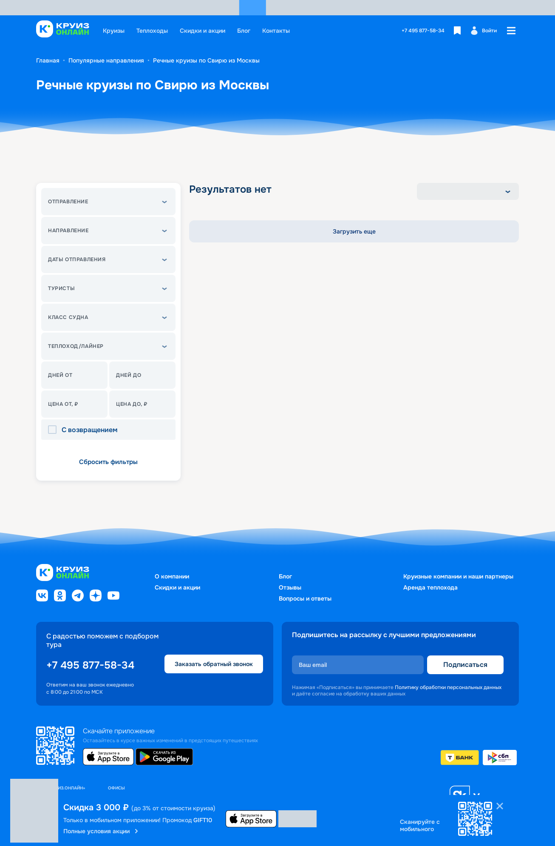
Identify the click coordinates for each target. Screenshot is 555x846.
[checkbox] (55, 430)
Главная (47, 60)
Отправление (68, 201)
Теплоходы (152, 30)
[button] (108, 201)
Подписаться (465, 664)
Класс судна (68, 317)
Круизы (114, 30)
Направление (68, 230)
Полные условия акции (101, 831)
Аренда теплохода (430, 587)
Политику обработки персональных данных (448, 687)
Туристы (61, 288)
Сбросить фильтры (108, 462)
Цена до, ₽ (131, 404)
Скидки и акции (202, 30)
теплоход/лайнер (76, 346)
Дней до (128, 375)
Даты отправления (77, 259)
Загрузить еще (354, 231)
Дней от (60, 375)
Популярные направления (106, 60)
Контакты (276, 30)
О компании (172, 576)
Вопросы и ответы (305, 598)
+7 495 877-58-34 (423, 30)
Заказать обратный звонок (214, 664)
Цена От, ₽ (63, 404)
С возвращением (90, 430)
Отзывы (290, 587)
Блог (243, 30)
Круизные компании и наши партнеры (458, 576)
